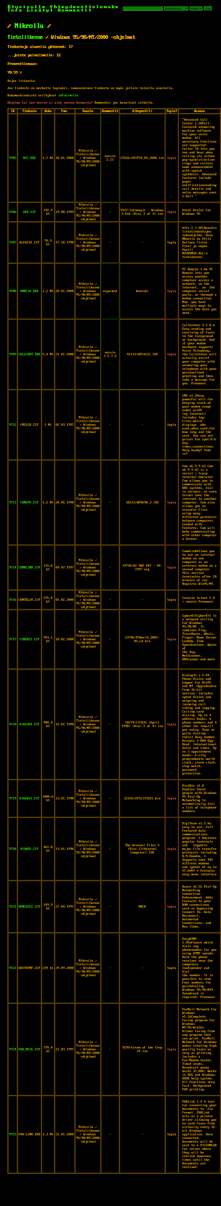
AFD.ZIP (29, 212)
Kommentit (75, 10)
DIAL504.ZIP (29, 724)
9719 (12, 798)
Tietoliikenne (25, 37)
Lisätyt (40, 10)
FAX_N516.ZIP (29, 1049)
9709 (12, 354)
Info (15, 10)
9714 (12, 567)
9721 (12, 906)
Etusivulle (28, 7)
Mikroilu (29, 26)
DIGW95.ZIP (29, 849)
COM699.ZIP (29, 502)
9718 (12, 724)
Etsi (208, 8)
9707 (12, 242)
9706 (12, 212)
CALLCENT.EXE (29, 354)
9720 (12, 849)
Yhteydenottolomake (84, 7)
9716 (12, 600)
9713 (12, 502)
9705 (12, 158)
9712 (12, 425)
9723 (12, 1134)
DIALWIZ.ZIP (29, 798)
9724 (12, 1049)
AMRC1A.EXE (29, 291)
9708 (12, 291)
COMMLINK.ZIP (29, 567)
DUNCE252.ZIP (29, 906)
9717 (12, 639)
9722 (12, 968)
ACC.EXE (29, 158)
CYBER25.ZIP (29, 639)
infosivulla (68, 95)
